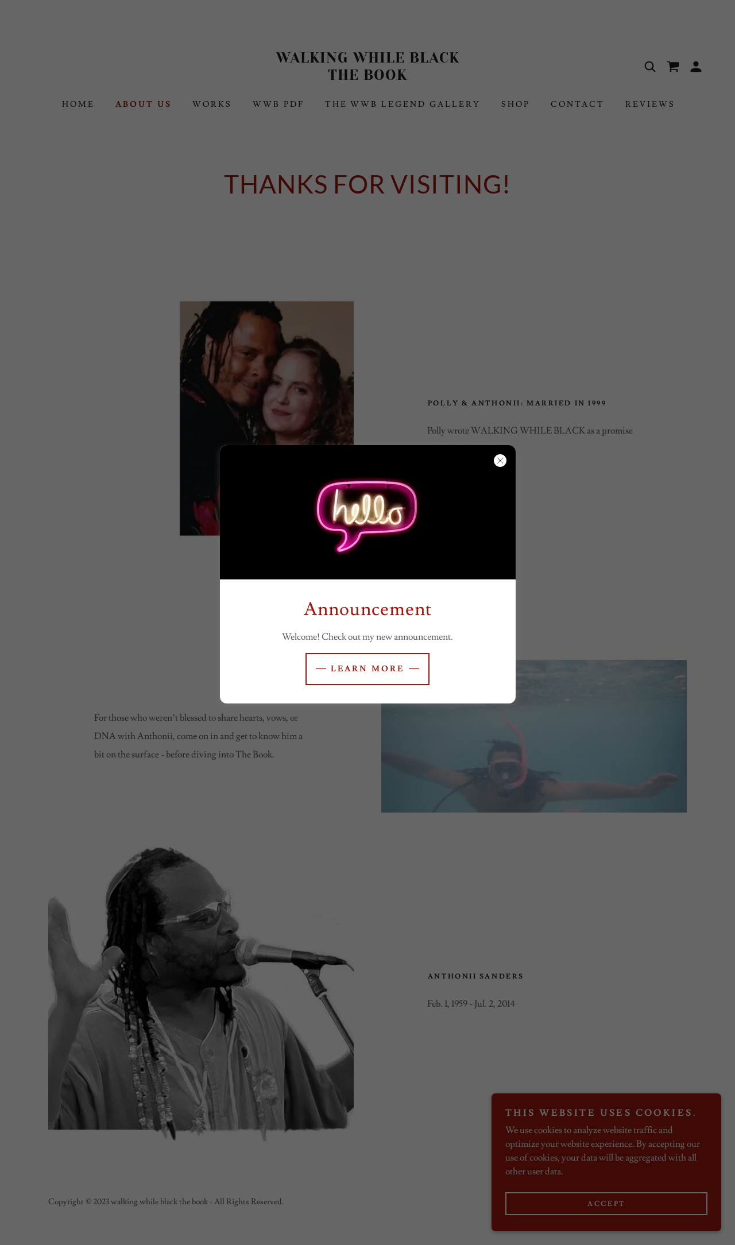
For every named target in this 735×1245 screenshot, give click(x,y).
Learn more (367, 669)
